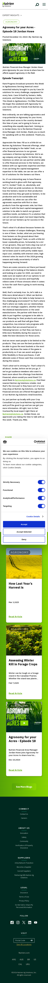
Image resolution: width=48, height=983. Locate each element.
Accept (24, 524)
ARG (14, 959)
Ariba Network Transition (24, 863)
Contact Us (24, 814)
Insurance (24, 893)
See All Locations (24, 944)
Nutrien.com (24, 953)
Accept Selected (24, 532)
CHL (20, 964)
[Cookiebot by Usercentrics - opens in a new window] (34, 442)
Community (24, 841)
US (35, 959)
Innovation (24, 833)
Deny (24, 539)
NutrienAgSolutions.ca (25, 380)
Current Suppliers (24, 871)
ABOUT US (24, 828)
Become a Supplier (24, 867)
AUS (21, 959)
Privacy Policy (24, 901)
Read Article (15, 616)
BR (28, 959)
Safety (24, 837)
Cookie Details (33, 516)
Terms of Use (24, 897)
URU (28, 964)
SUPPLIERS (24, 858)
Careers (24, 818)
